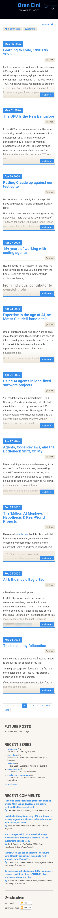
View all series (11, 784)
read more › (47, 95)
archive (30, 29)
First (7, 705)
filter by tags (12, 29)
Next (48, 705)
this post (24, 534)
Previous (16, 705)
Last (7, 710)
